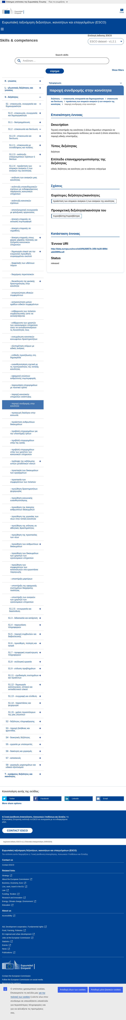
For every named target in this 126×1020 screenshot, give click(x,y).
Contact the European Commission (16, 976)
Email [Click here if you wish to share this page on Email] (105, 799)
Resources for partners (11, 983)
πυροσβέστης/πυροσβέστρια (66, 216)
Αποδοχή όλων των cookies (73, 990)
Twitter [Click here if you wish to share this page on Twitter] (12, 799)
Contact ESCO (8, 865)
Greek (122, 11)
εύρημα (54, 71)
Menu (2, 29)
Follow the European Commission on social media (22, 980)
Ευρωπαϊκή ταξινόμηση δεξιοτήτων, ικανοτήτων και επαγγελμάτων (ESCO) (39, 850)
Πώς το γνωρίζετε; (58, 2)
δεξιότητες (55, 99)
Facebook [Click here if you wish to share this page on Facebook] (45, 799)
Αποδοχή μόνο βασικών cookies (106, 990)
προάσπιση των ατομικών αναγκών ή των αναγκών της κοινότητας (83, 201)
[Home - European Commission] (15, 11)
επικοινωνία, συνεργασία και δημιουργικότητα (83, 99)
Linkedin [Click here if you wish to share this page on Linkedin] (75, 799)
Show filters (118, 70)
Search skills (62, 55)
